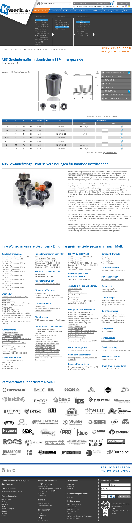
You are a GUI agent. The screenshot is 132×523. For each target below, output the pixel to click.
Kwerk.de (5, 49)
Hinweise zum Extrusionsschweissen (47, 284)
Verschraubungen (107, 263)
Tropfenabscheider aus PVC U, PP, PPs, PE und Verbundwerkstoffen (83, 368)
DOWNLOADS (110, 80)
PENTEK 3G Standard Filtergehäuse (80, 314)
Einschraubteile (106, 259)
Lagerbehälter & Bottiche (43, 337)
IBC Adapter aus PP (75, 261)
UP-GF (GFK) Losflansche (10, 311)
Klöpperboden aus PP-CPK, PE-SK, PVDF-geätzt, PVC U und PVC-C (82, 302)
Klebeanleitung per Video (44, 276)
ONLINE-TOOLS (111, 91)
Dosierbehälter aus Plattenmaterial (47, 352)
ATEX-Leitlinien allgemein (44, 257)
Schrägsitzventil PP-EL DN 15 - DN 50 (47, 267)
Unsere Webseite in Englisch (111, 369)
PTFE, (13, 353)
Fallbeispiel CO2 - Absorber (77, 293)
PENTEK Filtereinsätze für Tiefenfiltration (82, 331)
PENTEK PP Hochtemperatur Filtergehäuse (83, 318)
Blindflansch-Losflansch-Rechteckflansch (82, 350)
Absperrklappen (7, 366)
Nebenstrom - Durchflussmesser (112, 322)
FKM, (21, 353)
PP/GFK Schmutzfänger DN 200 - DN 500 (16, 313)
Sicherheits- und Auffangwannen (46, 342)
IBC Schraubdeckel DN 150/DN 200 (80, 257)
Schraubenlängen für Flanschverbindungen (9, 350)
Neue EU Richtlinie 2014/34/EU (45, 259)
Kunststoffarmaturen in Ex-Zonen (46, 261)
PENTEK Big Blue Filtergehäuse (78, 316)
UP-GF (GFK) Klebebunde (10, 309)
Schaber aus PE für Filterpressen (112, 341)
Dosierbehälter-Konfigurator (45, 329)
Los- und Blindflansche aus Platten (113, 270)
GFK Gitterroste (40, 293)
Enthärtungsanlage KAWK (77, 339)
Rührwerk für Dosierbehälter (45, 348)
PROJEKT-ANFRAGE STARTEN (116, 98)
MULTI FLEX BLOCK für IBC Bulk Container (83, 263)
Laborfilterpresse (107, 331)
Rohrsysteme (17, 49)
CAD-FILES (109, 87)
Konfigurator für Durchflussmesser (113, 316)
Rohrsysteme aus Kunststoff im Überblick (16, 257)
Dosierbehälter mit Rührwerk (45, 346)
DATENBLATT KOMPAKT (114, 76)
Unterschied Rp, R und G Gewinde (14, 347)
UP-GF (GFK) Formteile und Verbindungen (16, 303)
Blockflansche (73, 299)
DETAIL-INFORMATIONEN (114, 73)
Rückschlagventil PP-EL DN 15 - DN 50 (48, 265)
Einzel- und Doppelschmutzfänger (113, 300)
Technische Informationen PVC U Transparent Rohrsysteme (13, 268)
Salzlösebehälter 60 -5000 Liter (45, 335)
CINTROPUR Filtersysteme (77, 335)
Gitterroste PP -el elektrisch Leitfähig (47, 295)
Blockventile (6, 364)
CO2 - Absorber (73, 291)
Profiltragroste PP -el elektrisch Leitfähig (49, 297)
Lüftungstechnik (40, 306)
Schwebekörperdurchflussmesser (113, 314)
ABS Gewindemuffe (60, 49)
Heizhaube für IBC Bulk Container (80, 269)
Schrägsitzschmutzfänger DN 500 (112, 304)
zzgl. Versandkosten (110, 116)
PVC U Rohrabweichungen (11, 341)
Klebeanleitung (40, 274)
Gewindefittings (107, 261)
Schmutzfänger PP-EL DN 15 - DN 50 (47, 263)
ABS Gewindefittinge (45, 49)
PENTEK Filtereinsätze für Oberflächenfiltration (77, 328)
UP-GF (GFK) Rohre (8, 301)
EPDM (25, 353)
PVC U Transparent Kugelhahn (12, 360)
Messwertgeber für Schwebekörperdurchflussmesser (113, 319)
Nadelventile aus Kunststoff (11, 368)
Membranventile (7, 362)
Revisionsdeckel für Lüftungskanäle (47, 309)
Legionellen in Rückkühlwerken (79, 279)
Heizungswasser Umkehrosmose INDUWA (82, 341)
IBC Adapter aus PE (74, 259)
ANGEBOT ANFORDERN (114, 95)
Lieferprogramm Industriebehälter (47, 344)
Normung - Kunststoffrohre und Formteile (16, 339)
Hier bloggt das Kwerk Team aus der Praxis (116, 350)
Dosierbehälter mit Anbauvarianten (47, 350)
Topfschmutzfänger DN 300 (110, 302)
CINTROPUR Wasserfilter (76, 337)
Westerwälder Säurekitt (109, 359)
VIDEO (107, 84)
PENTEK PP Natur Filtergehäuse (79, 320)
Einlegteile (105, 257)
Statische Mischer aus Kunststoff (112, 280)
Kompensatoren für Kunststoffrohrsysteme (109, 290)
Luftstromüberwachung (43, 311)
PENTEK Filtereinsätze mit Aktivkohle (81, 333)
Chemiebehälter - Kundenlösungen (47, 354)
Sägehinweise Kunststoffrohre (12, 335)
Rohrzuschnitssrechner (10, 333)
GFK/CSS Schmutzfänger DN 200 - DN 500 (16, 315)
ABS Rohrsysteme (30, 49)
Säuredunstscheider (75, 289)
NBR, (17, 353)
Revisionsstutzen (74, 297)
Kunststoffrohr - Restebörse (11, 337)
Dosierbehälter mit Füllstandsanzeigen (48, 356)
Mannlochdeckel (74, 295)
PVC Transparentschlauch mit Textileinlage (50, 320)
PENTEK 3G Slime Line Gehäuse (79, 312)
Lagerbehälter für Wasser (43, 339)
